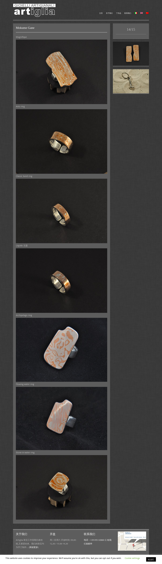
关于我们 (109, 13)
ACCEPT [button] (151, 559)
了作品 (118, 13)
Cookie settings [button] (132, 558)
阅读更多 (33, 547)
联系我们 (127, 13)
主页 (101, 13)
